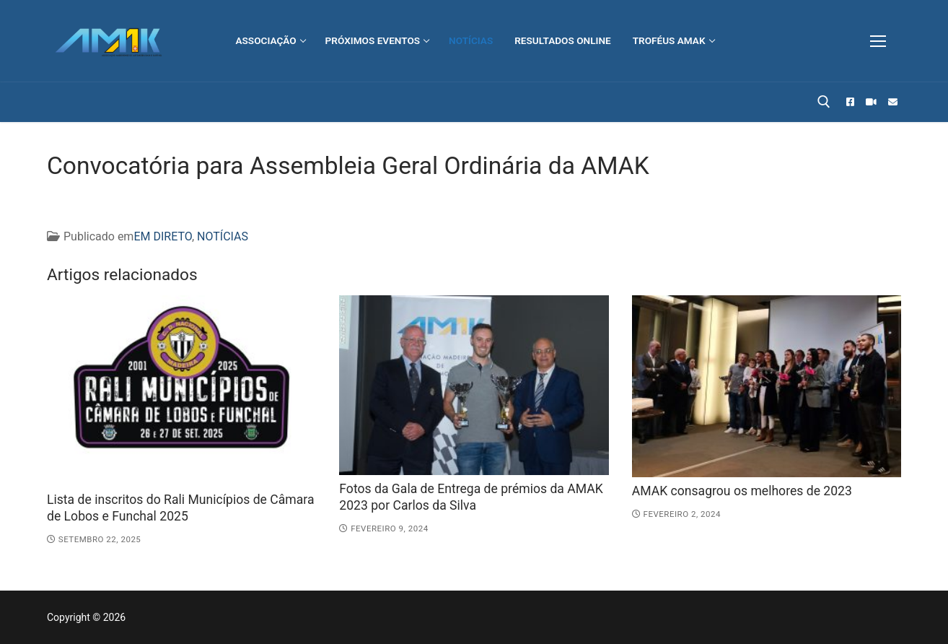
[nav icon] (878, 41)
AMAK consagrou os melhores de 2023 (742, 491)
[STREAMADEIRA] (871, 102)
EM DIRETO (162, 236)
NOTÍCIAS (222, 236)
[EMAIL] (893, 102)
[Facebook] (850, 102)
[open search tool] (823, 101)
